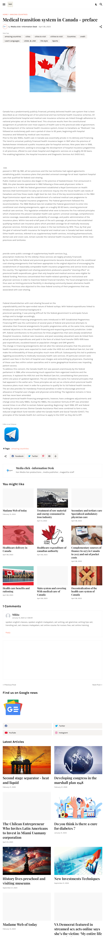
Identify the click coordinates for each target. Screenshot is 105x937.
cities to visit (40, 36)
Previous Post (10, 685)
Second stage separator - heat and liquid (26, 780)
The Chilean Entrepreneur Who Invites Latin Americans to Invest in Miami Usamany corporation (25, 830)
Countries (71, 36)
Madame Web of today (15, 510)
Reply (8, 632)
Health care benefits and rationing (16, 590)
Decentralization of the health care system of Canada (84, 591)
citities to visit (56, 36)
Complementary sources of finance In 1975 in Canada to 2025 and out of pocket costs (86, 552)
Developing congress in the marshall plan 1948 (75, 780)
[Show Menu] (4, 4)
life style (44, 41)
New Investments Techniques (77, 878)
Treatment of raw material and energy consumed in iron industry (51, 514)
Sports (55, 41)
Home (5, 14)
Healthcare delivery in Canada (15, 549)
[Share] (100, 26)
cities (28, 36)
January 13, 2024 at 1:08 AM (22, 618)
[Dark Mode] (96, 4)
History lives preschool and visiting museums (24, 880)
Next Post (96, 685)
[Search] (101, 4)
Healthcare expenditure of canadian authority (51, 549)
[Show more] (55, 456)
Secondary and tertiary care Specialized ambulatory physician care (86, 514)
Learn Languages (12, 41)
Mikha (15, 614)
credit (82, 36)
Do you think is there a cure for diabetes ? (75, 826)
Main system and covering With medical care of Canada (51, 591)
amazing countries (18, 14)
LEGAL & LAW (30, 41)
